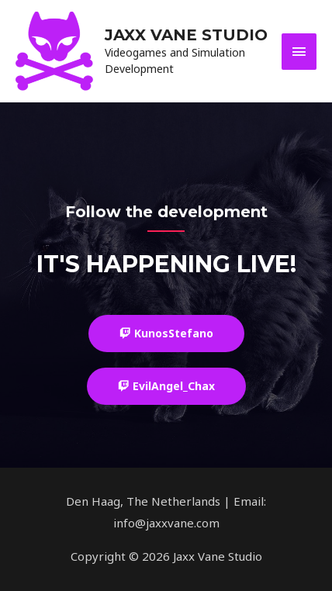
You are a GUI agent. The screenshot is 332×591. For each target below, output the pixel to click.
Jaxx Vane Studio (186, 35)
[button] (166, 333)
